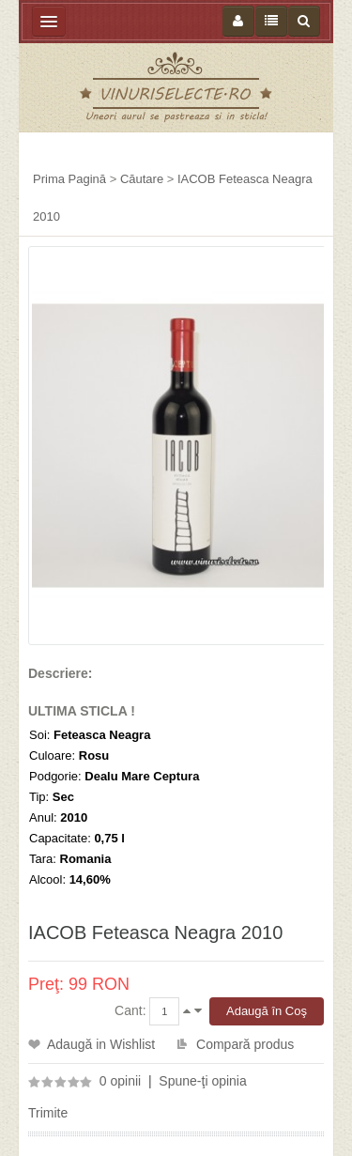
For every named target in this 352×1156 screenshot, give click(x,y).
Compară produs (245, 1044)
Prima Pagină (69, 179)
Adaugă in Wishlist (101, 1044)
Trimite (48, 1112)
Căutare (141, 179)
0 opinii (120, 1080)
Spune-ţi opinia (202, 1080)
